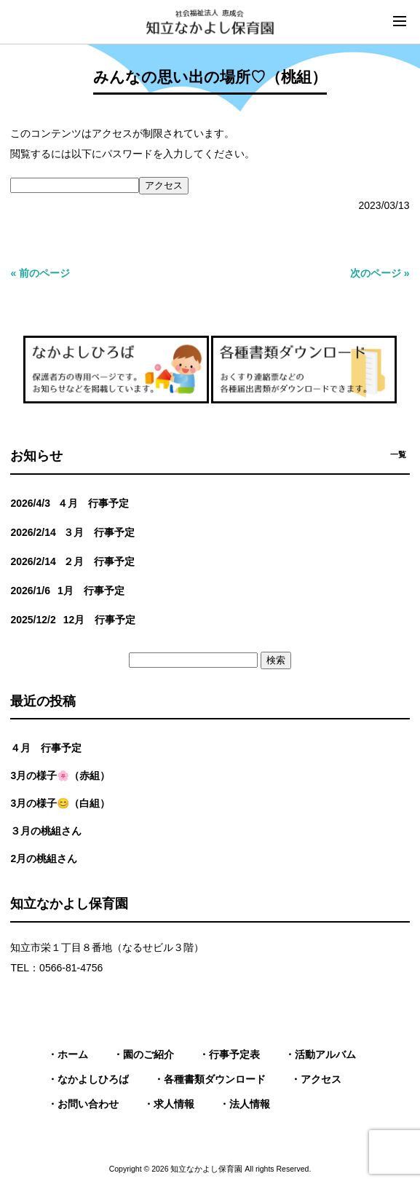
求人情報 (174, 1104)
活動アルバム (325, 1054)
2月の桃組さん (43, 858)
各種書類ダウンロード (215, 1079)
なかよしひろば (93, 1079)
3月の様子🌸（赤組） (60, 775)
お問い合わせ (88, 1104)
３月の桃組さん (46, 831)
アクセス (321, 1079)
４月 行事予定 (46, 748)
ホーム (73, 1054)
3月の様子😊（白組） (60, 803)
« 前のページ (40, 273)
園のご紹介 (148, 1054)
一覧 (398, 454)
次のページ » (380, 273)
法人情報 (249, 1104)
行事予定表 (234, 1054)
